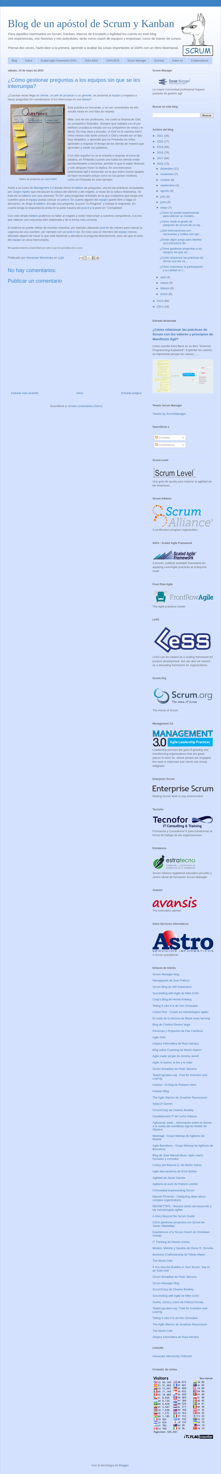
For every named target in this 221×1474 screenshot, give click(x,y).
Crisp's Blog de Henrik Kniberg (172, 999)
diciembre (167, 168)
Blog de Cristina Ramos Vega (171, 1024)
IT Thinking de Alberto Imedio (171, 1242)
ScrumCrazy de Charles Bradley (173, 1110)
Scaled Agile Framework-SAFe (58, 60)
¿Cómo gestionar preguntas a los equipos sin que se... (181, 250)
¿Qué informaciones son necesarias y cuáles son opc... (180, 232)
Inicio (79, 393)
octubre (165, 179)
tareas (86, 99)
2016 (160, 163)
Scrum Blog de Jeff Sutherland (171, 986)
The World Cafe (162, 1260)
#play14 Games (162, 1103)
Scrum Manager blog (165, 974)
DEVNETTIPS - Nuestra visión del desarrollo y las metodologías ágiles (181, 1208)
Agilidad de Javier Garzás (168, 1177)
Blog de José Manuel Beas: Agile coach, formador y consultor (178, 1157)
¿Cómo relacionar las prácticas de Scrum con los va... (181, 259)
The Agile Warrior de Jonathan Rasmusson (179, 1097)
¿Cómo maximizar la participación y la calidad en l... (181, 268)
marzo (164, 282)
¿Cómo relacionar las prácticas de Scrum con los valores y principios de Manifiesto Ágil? (182, 334)
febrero (165, 288)
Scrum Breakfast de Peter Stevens (174, 1068)
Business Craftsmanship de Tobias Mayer (178, 1254)
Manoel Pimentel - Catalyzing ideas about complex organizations (179, 1198)
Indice (28, 60)
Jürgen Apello (21, 191)
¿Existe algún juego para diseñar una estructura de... (181, 241)
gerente (86, 95)
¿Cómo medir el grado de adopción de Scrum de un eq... (181, 223)
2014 (160, 306)
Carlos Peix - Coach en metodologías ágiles (180, 1012)
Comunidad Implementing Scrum (173, 1190)
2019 (160, 147)
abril (163, 277)
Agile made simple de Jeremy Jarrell (175, 1056)
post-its (104, 227)
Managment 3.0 (44, 187)
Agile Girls (159, 1037)
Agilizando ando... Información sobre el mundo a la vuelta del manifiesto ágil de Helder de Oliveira (182, 1126)
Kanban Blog (160, 1091)
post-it (65, 199)
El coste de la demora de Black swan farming (181, 1018)
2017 (160, 158)
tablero (79, 187)
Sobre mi (177, 60)
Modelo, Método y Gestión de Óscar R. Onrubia (182, 1248)
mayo (164, 207)
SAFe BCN (112, 60)
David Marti (51, 179)
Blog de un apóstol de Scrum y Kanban (91, 23)
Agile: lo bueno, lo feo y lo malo (172, 1062)
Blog (14, 60)
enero (164, 294)
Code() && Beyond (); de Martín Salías (177, 1165)
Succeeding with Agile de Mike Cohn (175, 993)
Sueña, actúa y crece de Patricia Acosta (177, 1302)
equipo (116, 95)
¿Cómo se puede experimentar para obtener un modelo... (179, 214)
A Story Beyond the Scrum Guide (173, 1216)
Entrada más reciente (24, 393)
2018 (160, 152)
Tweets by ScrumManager (169, 413)
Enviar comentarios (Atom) (85, 406)
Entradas (162, 437)
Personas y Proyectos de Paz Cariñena (177, 1031)
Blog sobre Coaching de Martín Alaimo (177, 1050)
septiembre (167, 185)
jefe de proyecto (64, 95)
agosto (165, 190)
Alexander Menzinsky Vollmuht (172, 1356)
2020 (160, 141)
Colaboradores (199, 60)
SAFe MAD (91, 60)
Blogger (124, 1465)
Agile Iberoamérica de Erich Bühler (174, 1171)
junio (163, 202)
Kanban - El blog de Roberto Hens (174, 1084)
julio (163, 196)
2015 (160, 301)
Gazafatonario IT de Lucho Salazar (174, 1116)
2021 (160, 135)
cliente (44, 95)
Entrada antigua (131, 393)
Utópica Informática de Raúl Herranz (175, 1043)
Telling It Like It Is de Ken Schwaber (175, 1005)
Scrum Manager (136, 60)
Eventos (159, 60)
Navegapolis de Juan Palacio (171, 980)
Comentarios (165, 444)
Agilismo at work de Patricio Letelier (175, 1184)
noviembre (167, 174)
